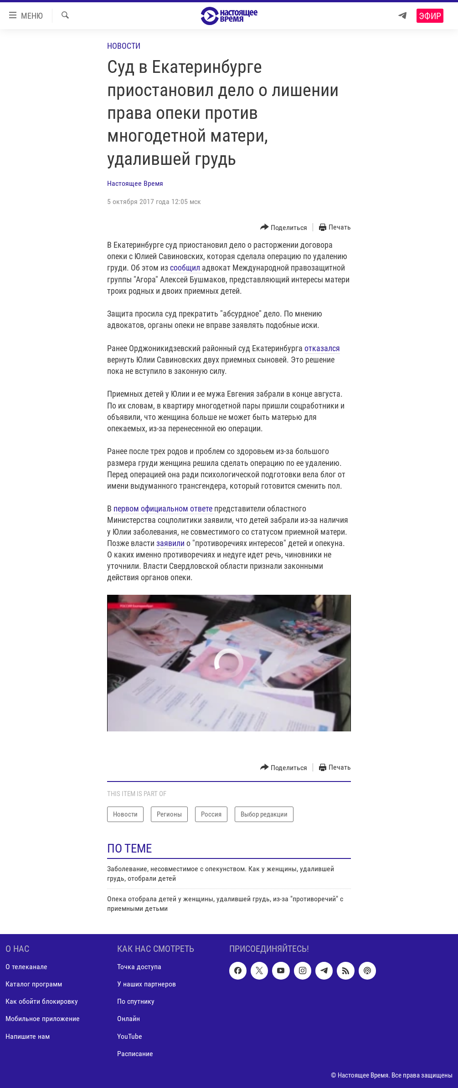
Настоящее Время (135, 183)
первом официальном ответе (163, 508)
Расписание (135, 1053)
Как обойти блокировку (41, 1001)
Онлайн (128, 1018)
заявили (170, 543)
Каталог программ (33, 984)
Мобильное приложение (42, 1018)
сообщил (186, 267)
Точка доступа (139, 966)
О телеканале (26, 966)
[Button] (284, 227)
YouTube (129, 1036)
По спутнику (135, 1001)
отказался (322, 348)
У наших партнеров (146, 984)
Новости (123, 46)
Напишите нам (27, 1036)
